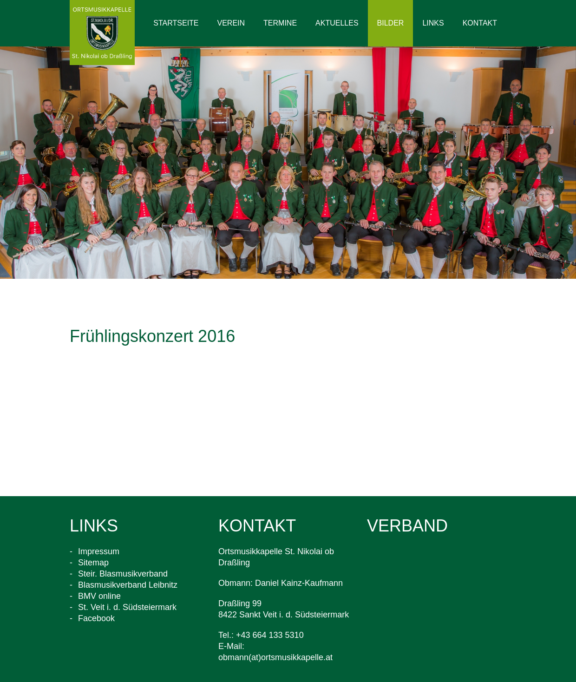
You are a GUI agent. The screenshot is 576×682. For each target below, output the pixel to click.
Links (433, 23)
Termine (280, 23)
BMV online (99, 596)
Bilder (390, 23)
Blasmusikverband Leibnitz (127, 585)
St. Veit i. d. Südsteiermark (127, 607)
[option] (288, 162)
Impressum (98, 551)
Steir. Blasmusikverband (123, 573)
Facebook (96, 618)
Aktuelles (336, 23)
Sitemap (93, 562)
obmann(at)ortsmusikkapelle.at (275, 657)
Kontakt (480, 23)
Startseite (175, 23)
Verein (231, 23)
